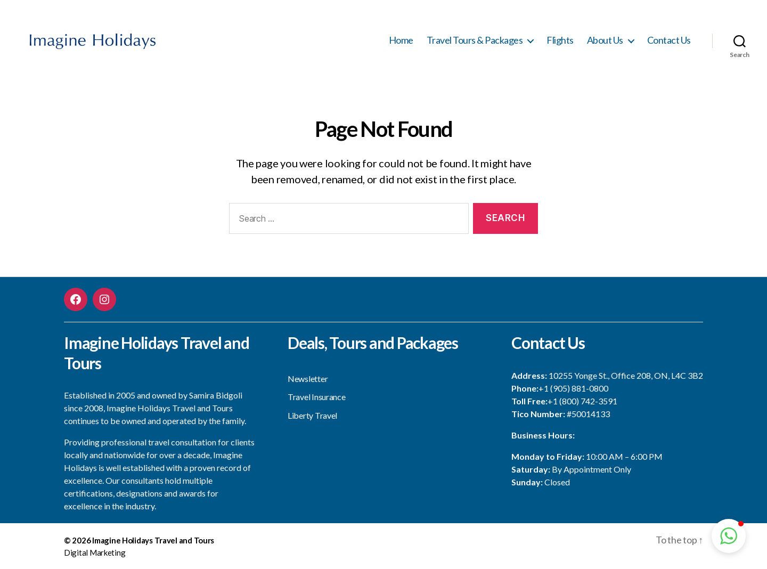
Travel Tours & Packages (475, 40)
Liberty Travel (312, 415)
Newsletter (308, 378)
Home (401, 40)
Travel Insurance (317, 397)
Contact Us (669, 40)
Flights (560, 40)
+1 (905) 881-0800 (573, 388)
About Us (605, 40)
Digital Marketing (94, 552)
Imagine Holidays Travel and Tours (153, 540)
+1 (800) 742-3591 (582, 401)
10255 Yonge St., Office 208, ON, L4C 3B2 (626, 375)
